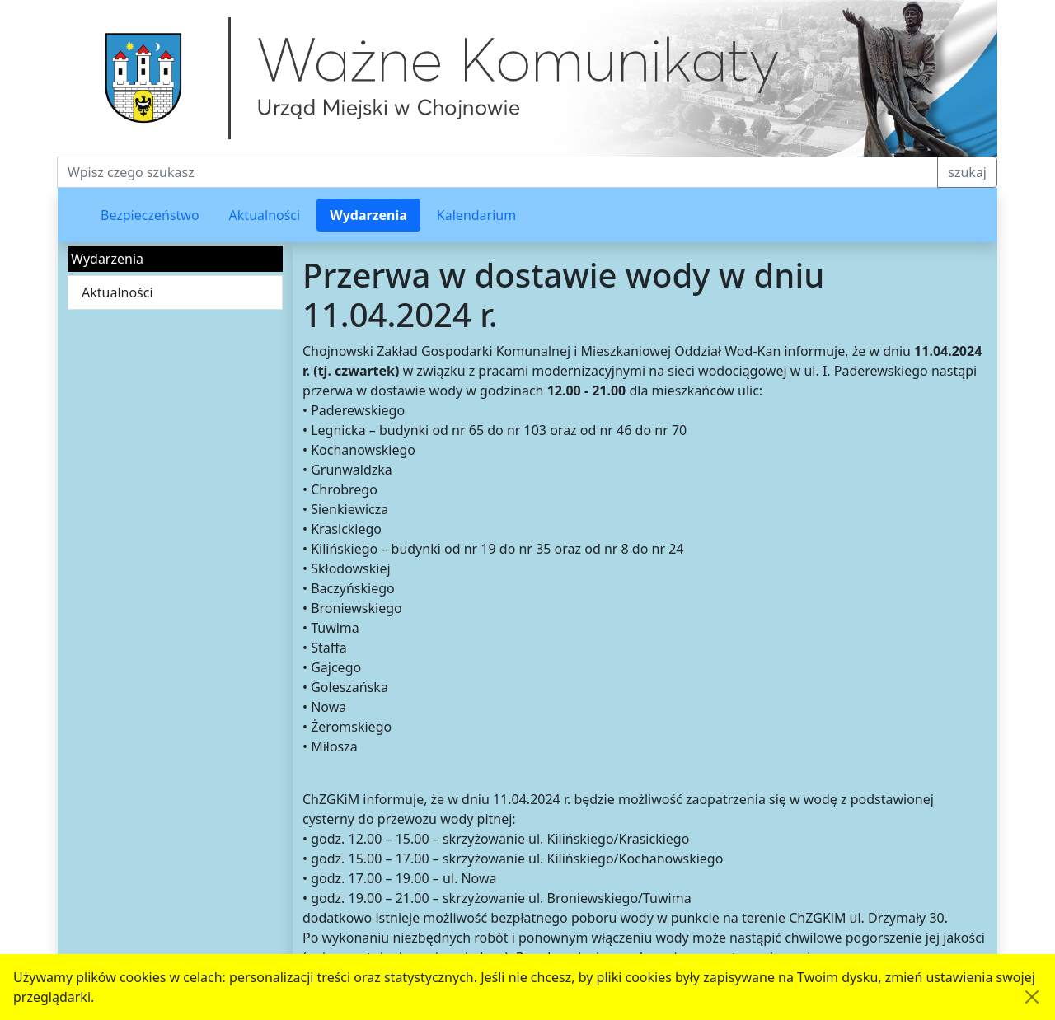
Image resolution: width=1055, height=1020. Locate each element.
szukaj (967, 172)
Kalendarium (476, 215)
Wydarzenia (368, 215)
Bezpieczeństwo (150, 215)
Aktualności (265, 215)
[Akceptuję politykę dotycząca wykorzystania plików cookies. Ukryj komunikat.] (1032, 997)
